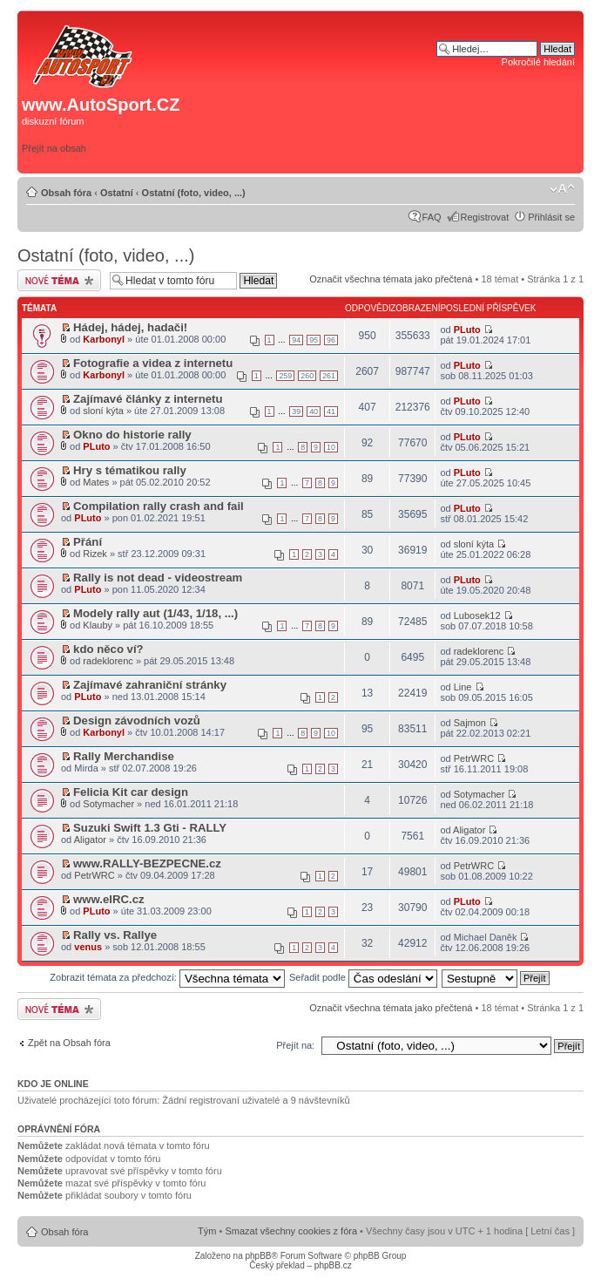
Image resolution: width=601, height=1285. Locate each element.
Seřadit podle (363, 977)
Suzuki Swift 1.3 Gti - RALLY (149, 827)
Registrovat (485, 217)
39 (296, 411)
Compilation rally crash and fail (158, 506)
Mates (96, 482)
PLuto (467, 329)
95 (313, 340)
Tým (207, 1231)
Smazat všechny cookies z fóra (291, 1231)
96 (331, 340)
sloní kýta (103, 410)
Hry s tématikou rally (129, 470)
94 (296, 340)
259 (285, 375)
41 (331, 411)
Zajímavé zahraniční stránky (149, 684)
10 (331, 447)
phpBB (258, 1256)
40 (313, 411)
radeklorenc (107, 661)
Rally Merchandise (123, 756)
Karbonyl (104, 339)
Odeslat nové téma (59, 280)
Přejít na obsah (54, 148)
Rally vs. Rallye (115, 935)
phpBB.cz (333, 1265)
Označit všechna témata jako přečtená (390, 279)
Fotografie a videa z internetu (153, 363)
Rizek (95, 553)
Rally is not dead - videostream (157, 577)
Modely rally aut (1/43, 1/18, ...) (155, 613)
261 (328, 375)
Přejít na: (295, 1045)
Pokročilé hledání (538, 62)
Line (463, 687)
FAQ (432, 217)
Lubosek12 (477, 615)
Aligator (90, 839)
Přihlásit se (551, 217)
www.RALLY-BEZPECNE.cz (147, 863)
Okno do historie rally (132, 434)
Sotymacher (108, 804)
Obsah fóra (66, 192)
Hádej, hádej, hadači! (130, 327)
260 (307, 375)
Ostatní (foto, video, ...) (194, 192)
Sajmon (470, 722)
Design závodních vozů (136, 720)
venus (88, 947)
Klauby (97, 625)
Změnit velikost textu (562, 189)
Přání (87, 541)
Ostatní (116, 192)
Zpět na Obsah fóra (69, 1042)
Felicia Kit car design (130, 792)
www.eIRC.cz (109, 899)
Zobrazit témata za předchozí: (167, 977)
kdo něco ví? (108, 649)
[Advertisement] (414, 111)
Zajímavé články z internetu (148, 398)
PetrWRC (474, 758)
